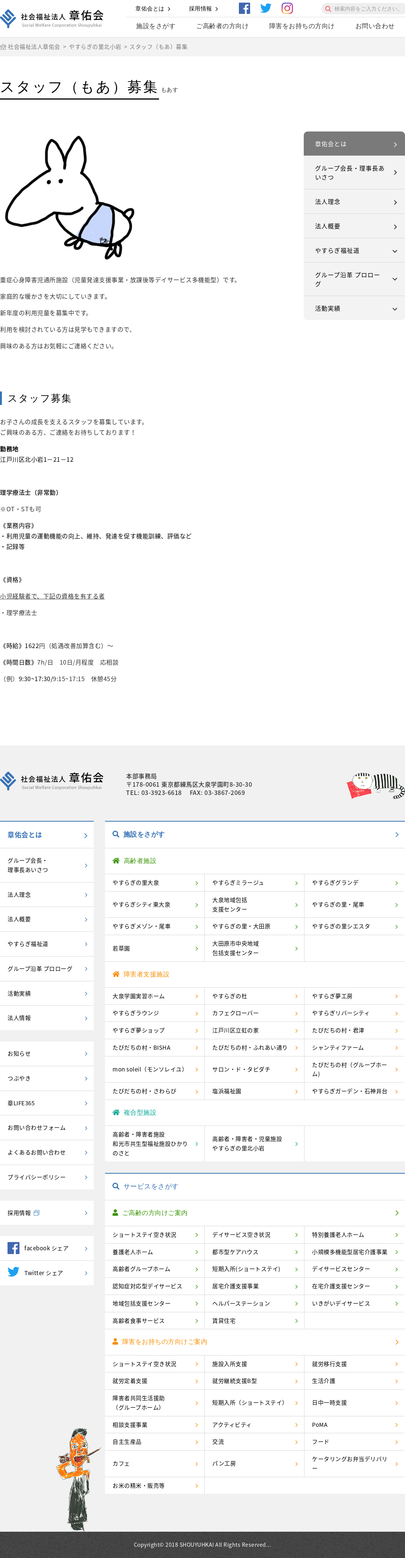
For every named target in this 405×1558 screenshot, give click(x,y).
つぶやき (19, 1078)
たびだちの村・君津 (338, 1030)
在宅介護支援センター (341, 1286)
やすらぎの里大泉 (135, 882)
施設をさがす (156, 26)
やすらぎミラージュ (238, 882)
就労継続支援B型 (234, 1381)
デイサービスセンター (341, 1269)
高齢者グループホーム (141, 1269)
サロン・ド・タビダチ (241, 1069)
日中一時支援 (329, 1402)
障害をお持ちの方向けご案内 (159, 1341)
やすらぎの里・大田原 (241, 926)
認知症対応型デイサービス (147, 1286)
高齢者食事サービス (138, 1320)
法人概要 (327, 225)
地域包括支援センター (141, 1303)
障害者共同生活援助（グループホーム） (138, 1402)
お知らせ (19, 1053)
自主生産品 (127, 1441)
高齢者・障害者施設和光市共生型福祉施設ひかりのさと (150, 1143)
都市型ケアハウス (235, 1252)
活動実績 (327, 308)
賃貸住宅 (224, 1320)
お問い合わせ (375, 26)
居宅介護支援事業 (235, 1286)
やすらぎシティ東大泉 (141, 904)
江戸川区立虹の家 (235, 1030)
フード (321, 1441)
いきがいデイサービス (341, 1303)
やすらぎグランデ (335, 882)
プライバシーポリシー (37, 1177)
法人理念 (327, 201)
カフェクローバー (235, 1013)
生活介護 (323, 1381)
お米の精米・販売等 (138, 1485)
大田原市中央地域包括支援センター (235, 948)
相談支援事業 (129, 1424)
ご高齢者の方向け (222, 26)
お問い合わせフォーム (37, 1127)
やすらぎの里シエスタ (341, 926)
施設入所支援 (229, 1364)
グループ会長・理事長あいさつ (350, 172)
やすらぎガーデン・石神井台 (350, 1091)
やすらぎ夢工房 (332, 996)
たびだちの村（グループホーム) (349, 1069)
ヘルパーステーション (241, 1303)
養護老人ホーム (132, 1252)
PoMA (319, 1424)
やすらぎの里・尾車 (338, 904)
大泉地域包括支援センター (229, 904)
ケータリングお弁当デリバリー (350, 1463)
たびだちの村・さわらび (144, 1091)
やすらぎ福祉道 (337, 250)
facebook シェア (38, 1248)
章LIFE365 (21, 1103)
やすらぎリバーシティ (341, 1013)
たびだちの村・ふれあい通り (250, 1047)
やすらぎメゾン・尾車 (141, 926)
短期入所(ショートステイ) (246, 1269)
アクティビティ (232, 1424)
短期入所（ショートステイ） (250, 1402)
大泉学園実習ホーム (138, 996)
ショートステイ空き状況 (144, 1234)
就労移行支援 (329, 1364)
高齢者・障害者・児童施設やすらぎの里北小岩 (247, 1143)
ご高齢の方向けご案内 (150, 1212)
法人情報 (19, 1018)
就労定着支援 (129, 1381)
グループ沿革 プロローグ (347, 279)
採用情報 (200, 8)
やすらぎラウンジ (135, 1013)
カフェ (121, 1463)
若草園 (121, 948)
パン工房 (224, 1463)
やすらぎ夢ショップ (138, 1030)
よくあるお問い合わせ (37, 1152)
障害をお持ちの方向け (302, 26)
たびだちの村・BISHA (141, 1047)
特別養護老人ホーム (338, 1234)
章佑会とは (150, 8)
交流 (218, 1441)
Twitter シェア (35, 1272)
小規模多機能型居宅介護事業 (350, 1252)
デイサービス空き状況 (241, 1234)
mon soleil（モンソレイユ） (150, 1069)
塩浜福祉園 (227, 1091)
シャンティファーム (338, 1047)
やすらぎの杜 (229, 996)
